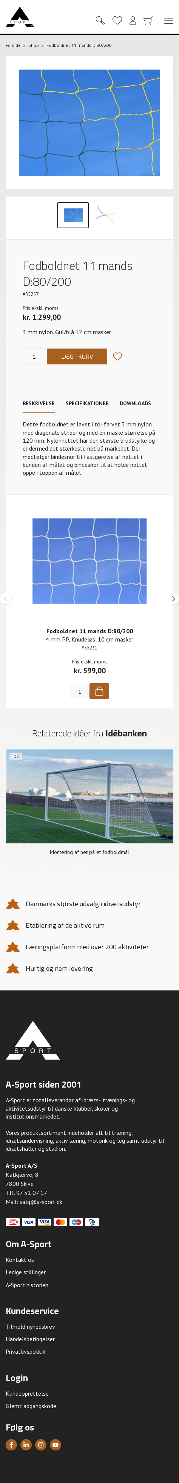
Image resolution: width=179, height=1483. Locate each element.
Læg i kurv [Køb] (77, 356)
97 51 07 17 (31, 1192)
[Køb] (99, 691)
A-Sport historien (27, 1285)
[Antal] (34, 356)
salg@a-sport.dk (41, 1202)
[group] (89, 805)
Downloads (135, 403)
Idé (15, 756)
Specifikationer (87, 403)
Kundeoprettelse (27, 1393)
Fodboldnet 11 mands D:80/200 (89, 631)
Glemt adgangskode (31, 1406)
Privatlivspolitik (25, 1351)
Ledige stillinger (26, 1272)
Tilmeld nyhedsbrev (30, 1326)
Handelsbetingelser (30, 1339)
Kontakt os (20, 1259)
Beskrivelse (39, 403)
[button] (5, 598)
